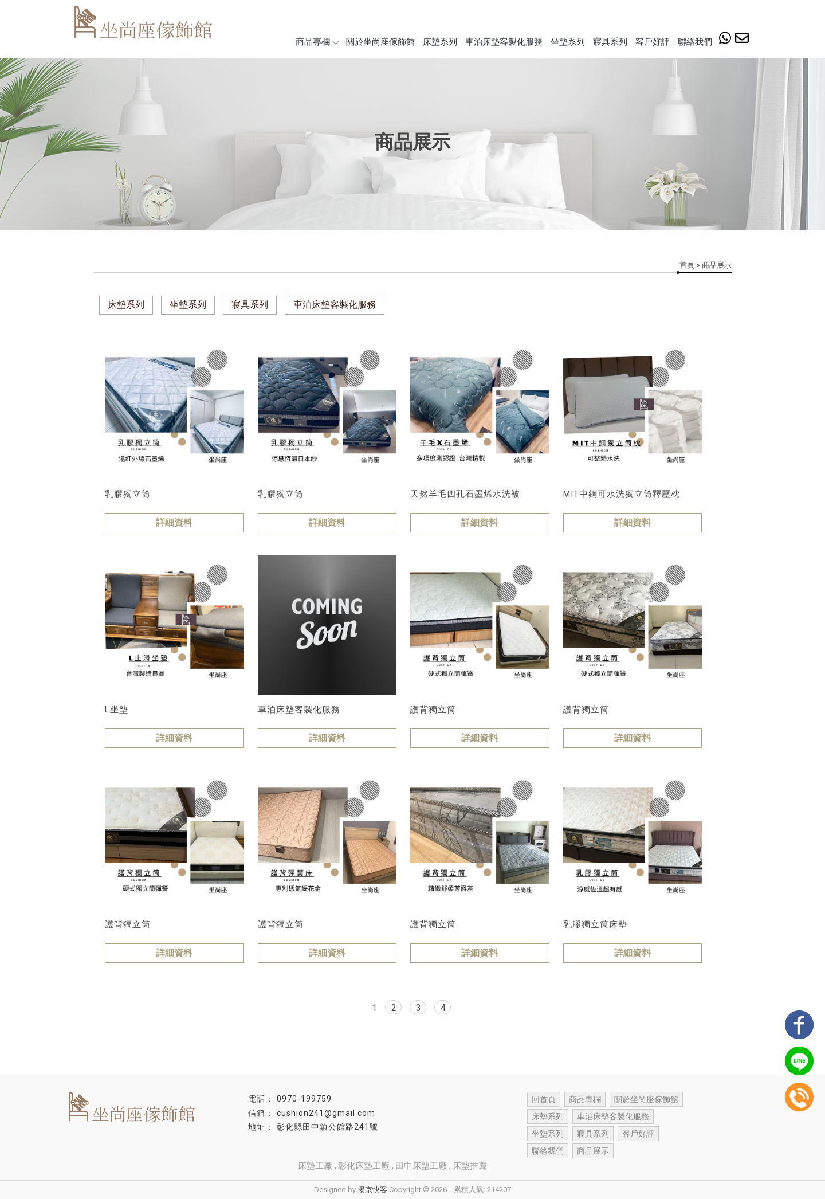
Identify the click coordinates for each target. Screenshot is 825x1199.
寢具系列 (610, 42)
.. (450, 1189)
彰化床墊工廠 (364, 1166)
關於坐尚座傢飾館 (380, 42)
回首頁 (544, 1099)
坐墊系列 (568, 42)
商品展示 (593, 1150)
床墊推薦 (470, 1166)
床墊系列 (440, 42)
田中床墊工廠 (421, 1166)
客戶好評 (652, 42)
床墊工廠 (315, 1166)
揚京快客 (372, 1189)
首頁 (686, 265)
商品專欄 (317, 42)
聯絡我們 (695, 42)
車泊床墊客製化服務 (504, 42)
